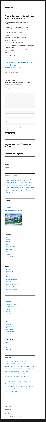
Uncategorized (9, 256)
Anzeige (8, 239)
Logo (31, 368)
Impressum (7, 204)
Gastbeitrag (8, 242)
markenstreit (25, 378)
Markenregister (8, 378)
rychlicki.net (9, 283)
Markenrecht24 (9, 281)
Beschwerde (23, 361)
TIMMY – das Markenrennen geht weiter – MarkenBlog (19, 187)
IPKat (7, 274)
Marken (27, 371)
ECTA (7, 342)
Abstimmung (9, 237)
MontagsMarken (10, 253)
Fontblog (8, 307)
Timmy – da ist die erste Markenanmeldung (16, 184)
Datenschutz (8, 207)
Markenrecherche (9, 406)
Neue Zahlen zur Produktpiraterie (13, 67)
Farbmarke (19, 368)
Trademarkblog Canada (11, 289)
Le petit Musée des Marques (12, 278)
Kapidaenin (8, 309)
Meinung (8, 251)
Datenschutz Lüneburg (11, 304)
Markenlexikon (9, 329)
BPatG (24, 363)
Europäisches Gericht (10, 368)
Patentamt (14, 381)
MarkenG (8, 327)
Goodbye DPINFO (10, 192)
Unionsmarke (24, 383)
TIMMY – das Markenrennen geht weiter (15, 180)
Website (7, 121)
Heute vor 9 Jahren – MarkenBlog (14, 185)
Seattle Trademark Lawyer (12, 284)
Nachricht (8, 254)
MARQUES (8, 349)
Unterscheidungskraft (10, 386)
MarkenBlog (10, 7)
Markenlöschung (18, 376)
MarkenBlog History (10, 246)
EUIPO (32, 366)
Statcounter (3, 421)
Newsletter (7, 381)
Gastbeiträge (8, 409)
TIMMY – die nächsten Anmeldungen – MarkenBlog (18, 179)
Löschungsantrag (15, 371)
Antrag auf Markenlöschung (11, 361)
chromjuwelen (9, 302)
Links (28, 368)
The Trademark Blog (10, 286)
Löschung (7, 371)
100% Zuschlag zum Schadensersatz (13, 65)
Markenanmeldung (16, 373)
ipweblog (8, 276)
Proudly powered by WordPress (16, 416)
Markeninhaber (8, 376)
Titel (12, 383)
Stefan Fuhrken (9, 72)
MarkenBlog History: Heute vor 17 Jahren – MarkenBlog (19, 190)
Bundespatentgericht (10, 366)
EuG (28, 366)
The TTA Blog (9, 288)
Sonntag (7, 383)
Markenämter (9, 249)
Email (6, 115)
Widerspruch (8, 388)
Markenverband (9, 347)
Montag (31, 378)
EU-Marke (23, 366)
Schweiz (31, 381)
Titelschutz (16, 383)
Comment (7, 91)
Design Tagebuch (10, 306)
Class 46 (8, 269)
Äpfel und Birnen (27, 185)
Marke (22, 371)
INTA (7, 346)
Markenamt (8, 373)
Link (20, 72)
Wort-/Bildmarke (9, 391)
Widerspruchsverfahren (18, 388)
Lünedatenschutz (10, 326)
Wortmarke (17, 391)
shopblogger (9, 313)
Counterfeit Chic (9, 271)
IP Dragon (8, 272)
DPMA (18, 366)
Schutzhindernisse (22, 381)
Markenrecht (26, 376)
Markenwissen (9, 248)
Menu (39, 8)
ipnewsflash (8, 324)
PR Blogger (8, 311)
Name (6, 109)
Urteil (7, 258)
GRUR (7, 344)
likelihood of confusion (11, 279)
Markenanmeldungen (28, 373)
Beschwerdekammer (10, 363)
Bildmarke (19, 363)
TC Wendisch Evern (10, 331)
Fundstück (8, 241)
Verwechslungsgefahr (22, 386)
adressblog (8, 301)
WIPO (26, 388)
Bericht (6, 22)
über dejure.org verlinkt (16, 84)
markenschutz (17, 378)
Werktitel (31, 386)
